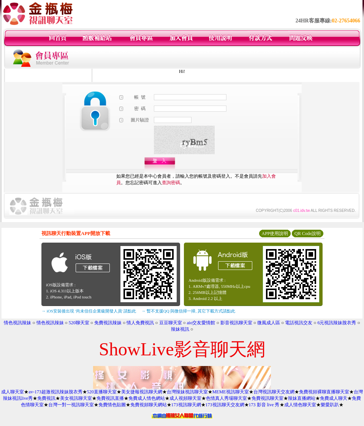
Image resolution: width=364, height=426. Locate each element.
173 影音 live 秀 (264, 404)
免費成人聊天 (333, 398)
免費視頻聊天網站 (148, 404)
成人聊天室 (12, 391)
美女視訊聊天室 (76, 398)
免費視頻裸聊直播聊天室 (324, 391)
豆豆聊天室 (170, 322)
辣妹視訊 (180, 329)
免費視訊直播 (110, 398)
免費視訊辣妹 (108, 322)
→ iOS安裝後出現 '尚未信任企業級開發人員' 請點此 (88, 311)
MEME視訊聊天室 (230, 391)
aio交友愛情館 (201, 322)
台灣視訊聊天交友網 (273, 391)
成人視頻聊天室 (185, 398)
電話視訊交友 (298, 322)
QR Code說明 (307, 233)
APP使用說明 (274, 233)
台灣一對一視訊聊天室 (71, 404)
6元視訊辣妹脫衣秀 (336, 322)
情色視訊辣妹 (17, 322)
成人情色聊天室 (300, 404)
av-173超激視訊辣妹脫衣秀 (55, 391)
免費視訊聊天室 (267, 398)
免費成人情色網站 (146, 398)
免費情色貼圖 (112, 404)
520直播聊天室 (102, 391)
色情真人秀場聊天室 (226, 398)
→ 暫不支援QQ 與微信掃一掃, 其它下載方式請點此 (188, 311)
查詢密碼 (171, 182)
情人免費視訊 (140, 322)
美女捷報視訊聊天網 (141, 391)
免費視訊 (46, 398)
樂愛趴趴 (330, 404)
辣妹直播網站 (301, 398)
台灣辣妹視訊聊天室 (187, 391)
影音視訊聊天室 (236, 322)
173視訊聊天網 (186, 404)
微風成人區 (268, 322)
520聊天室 (79, 322)
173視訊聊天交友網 (225, 404)
